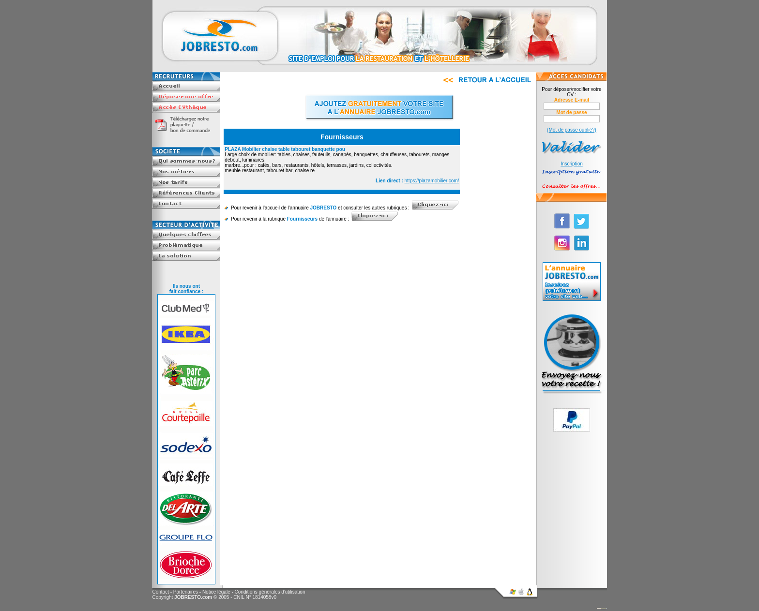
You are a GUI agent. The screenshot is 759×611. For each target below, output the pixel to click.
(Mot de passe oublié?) (571, 130)
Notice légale (216, 592)
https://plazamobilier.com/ (432, 180)
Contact (160, 592)
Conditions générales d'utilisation (270, 592)
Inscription (572, 163)
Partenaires (185, 592)
